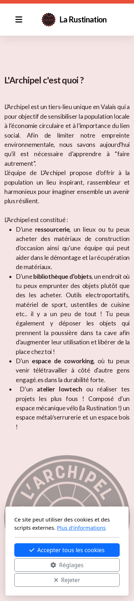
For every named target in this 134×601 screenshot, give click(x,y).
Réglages (66, 565)
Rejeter (67, 580)
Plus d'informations (81, 527)
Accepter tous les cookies (67, 550)
